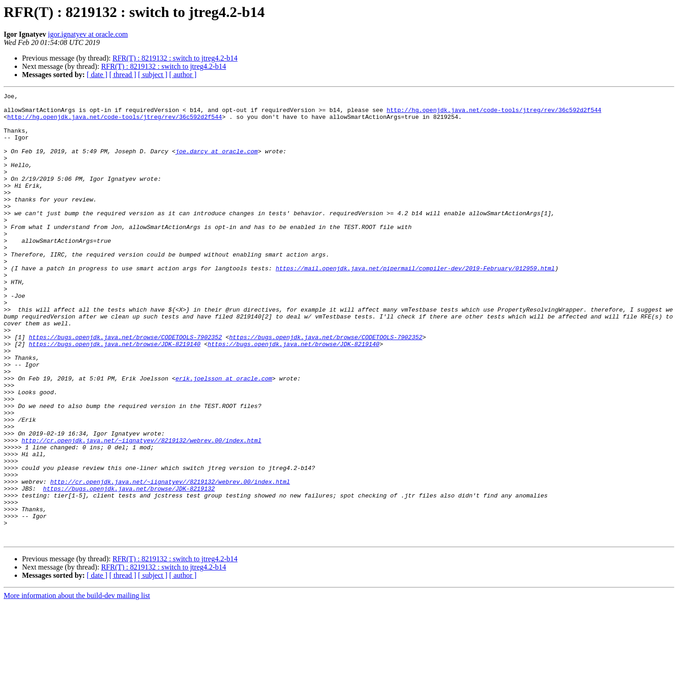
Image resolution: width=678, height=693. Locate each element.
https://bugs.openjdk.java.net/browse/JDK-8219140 (114, 395)
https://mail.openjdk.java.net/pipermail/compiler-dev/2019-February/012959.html (415, 304)
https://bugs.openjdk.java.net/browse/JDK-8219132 (129, 568)
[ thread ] (122, 74)
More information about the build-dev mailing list (77, 685)
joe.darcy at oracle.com (216, 163)
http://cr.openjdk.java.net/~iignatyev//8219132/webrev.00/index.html (141, 510)
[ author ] (183, 74)
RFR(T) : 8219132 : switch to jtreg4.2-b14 (174, 58)
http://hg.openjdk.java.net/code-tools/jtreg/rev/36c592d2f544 (494, 114)
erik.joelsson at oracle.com (223, 436)
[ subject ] (152, 74)
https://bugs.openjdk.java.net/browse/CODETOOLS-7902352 (125, 386)
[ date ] (97, 74)
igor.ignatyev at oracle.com (88, 34)
